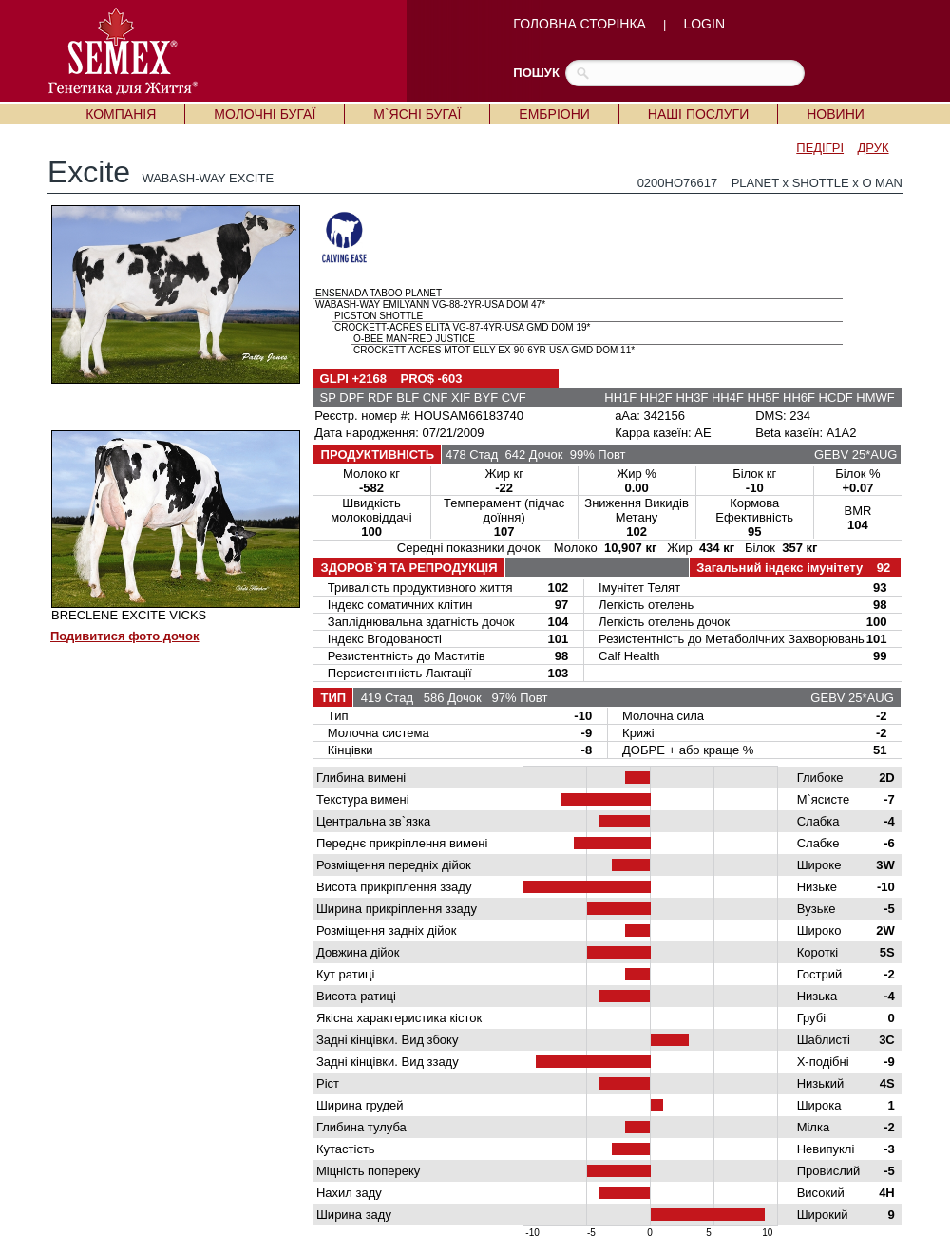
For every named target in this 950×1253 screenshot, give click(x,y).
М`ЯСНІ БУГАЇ (417, 114)
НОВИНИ (835, 114)
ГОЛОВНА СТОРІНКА (579, 23)
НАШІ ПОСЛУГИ (698, 114)
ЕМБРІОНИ (554, 114)
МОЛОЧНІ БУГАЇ (264, 114)
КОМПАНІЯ (121, 114)
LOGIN (704, 23)
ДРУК (873, 148)
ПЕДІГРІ (820, 148)
